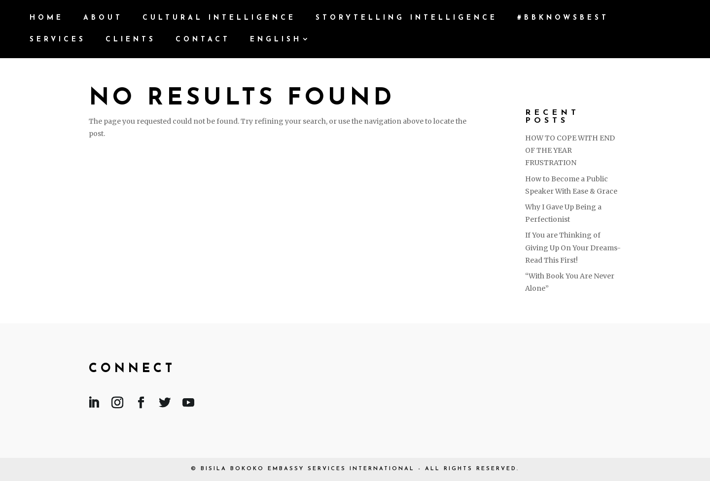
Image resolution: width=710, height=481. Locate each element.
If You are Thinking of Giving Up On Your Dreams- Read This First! (573, 247)
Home (47, 18)
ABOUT (103, 18)
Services (58, 39)
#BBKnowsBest (563, 18)
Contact (203, 39)
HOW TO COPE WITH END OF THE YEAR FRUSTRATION (570, 150)
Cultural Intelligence (219, 18)
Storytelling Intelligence (406, 18)
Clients (131, 39)
